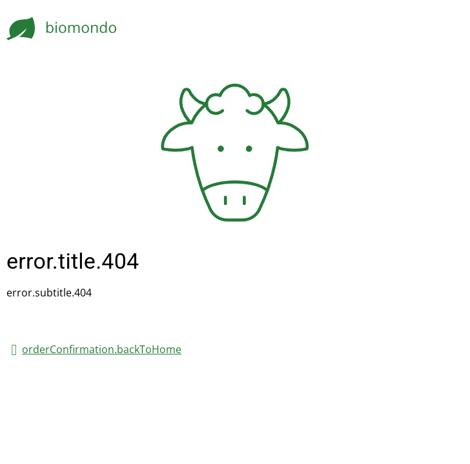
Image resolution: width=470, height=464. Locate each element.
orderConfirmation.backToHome (101, 349)
